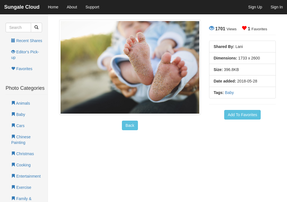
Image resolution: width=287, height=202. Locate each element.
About (72, 7)
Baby (18, 114)
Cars (17, 125)
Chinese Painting (21, 140)
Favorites (21, 68)
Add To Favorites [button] (242, 115)
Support (92, 7)
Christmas (22, 154)
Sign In (276, 7)
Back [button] (130, 125)
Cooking (21, 165)
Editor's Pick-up (25, 55)
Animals (20, 103)
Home (53, 7)
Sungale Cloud (22, 7)
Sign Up (255, 7)
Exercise (21, 187)
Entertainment (26, 176)
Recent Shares (26, 40)
